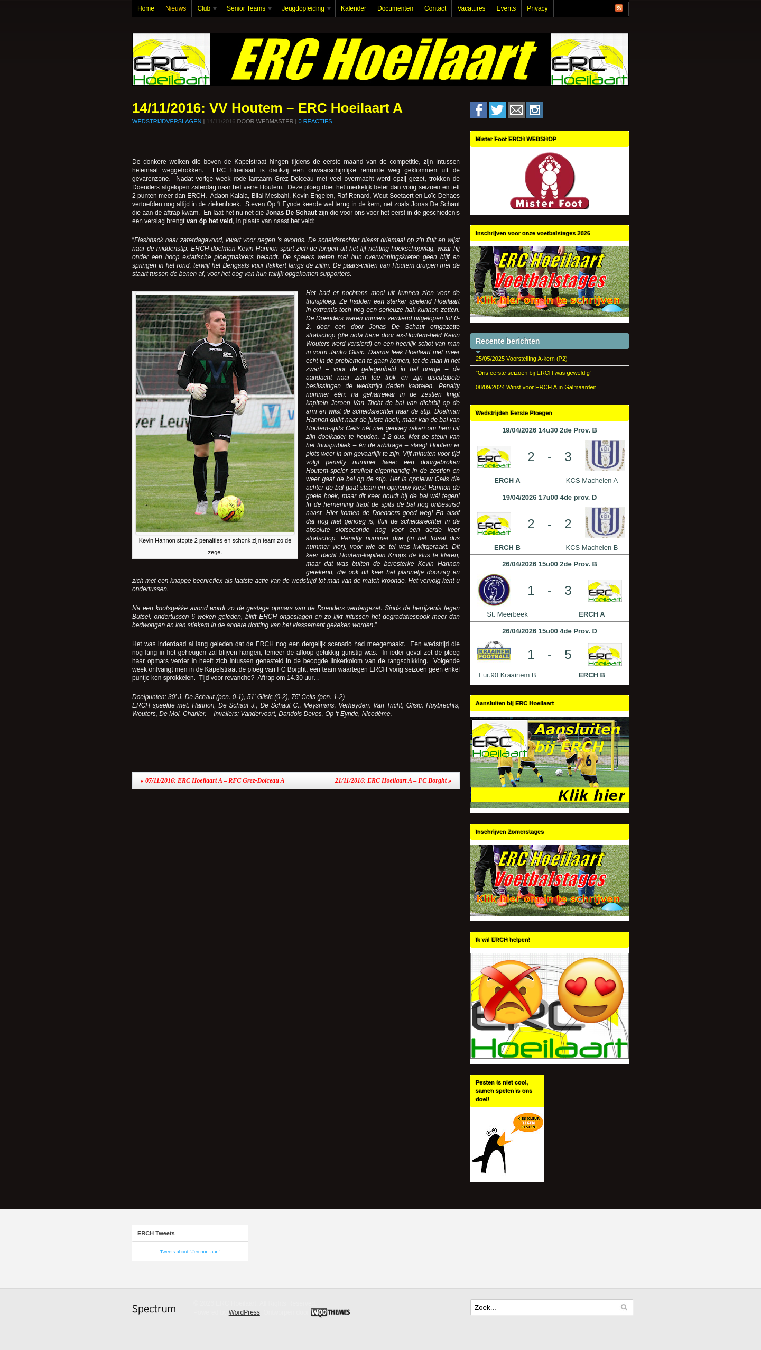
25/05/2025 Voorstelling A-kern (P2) (522, 358)
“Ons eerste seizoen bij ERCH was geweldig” (533, 373)
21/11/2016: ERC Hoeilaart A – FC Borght (393, 780)
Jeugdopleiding (304, 11)
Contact (435, 8)
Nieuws (175, 8)
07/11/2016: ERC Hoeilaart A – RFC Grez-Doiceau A (212, 780)
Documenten (395, 8)
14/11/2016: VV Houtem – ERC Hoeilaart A (267, 108)
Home (145, 8)
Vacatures (471, 8)
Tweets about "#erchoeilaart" (190, 1251)
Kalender (353, 8)
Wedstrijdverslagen (166, 121)
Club (205, 11)
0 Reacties (315, 121)
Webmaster (275, 121)
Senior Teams (247, 11)
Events (506, 8)
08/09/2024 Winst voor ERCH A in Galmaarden (536, 387)
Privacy (537, 8)
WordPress (244, 1312)
